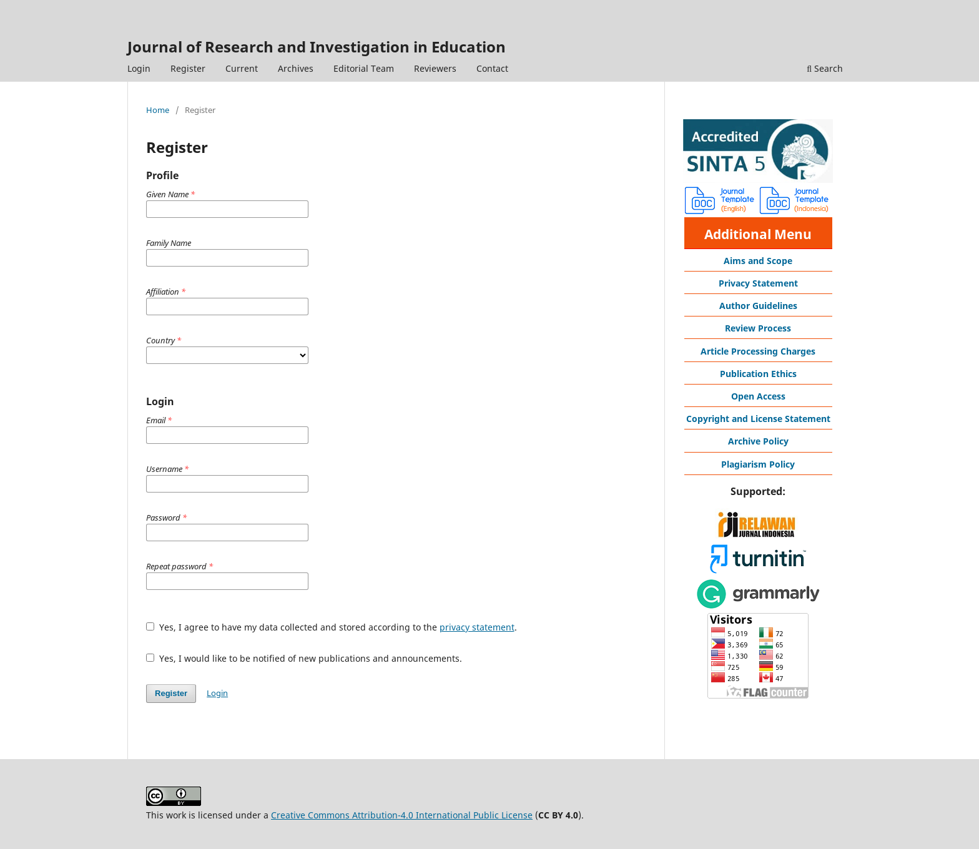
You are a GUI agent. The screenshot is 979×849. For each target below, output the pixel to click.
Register (187, 68)
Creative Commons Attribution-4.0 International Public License (402, 815)
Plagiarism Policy (758, 464)
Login (138, 68)
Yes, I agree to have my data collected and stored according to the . (331, 627)
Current (241, 68)
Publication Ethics (758, 374)
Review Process (758, 328)
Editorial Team (363, 68)
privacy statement (477, 627)
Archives (295, 68)
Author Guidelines (758, 306)
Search (825, 68)
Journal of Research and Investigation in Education (316, 46)
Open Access (758, 396)
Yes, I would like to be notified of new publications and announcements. (304, 658)
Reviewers (435, 68)
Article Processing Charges (758, 351)
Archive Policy (758, 441)
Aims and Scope (758, 261)
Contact (492, 68)
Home (157, 109)
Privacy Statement (758, 283)
